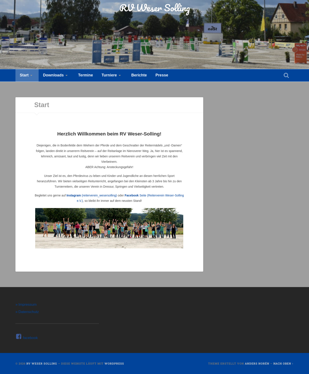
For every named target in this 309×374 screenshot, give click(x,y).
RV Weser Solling (154, 7)
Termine (85, 75)
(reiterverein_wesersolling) (92, 195)
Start (24, 75)
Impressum (27, 305)
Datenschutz (28, 312)
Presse (161, 75)
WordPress (114, 363)
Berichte (139, 75)
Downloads (53, 75)
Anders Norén (257, 363)
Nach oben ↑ (283, 363)
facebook (26, 338)
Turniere (109, 75)
